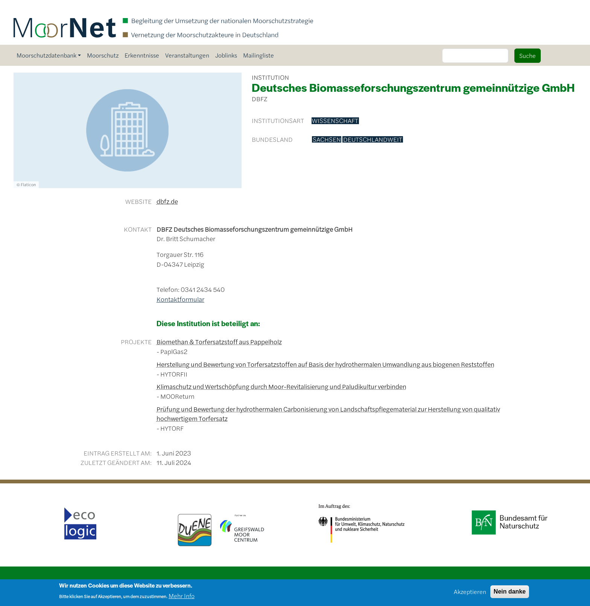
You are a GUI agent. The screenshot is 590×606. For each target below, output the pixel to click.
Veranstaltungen (187, 55)
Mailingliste (258, 55)
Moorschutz (103, 55)
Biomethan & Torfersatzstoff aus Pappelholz (219, 341)
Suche (527, 55)
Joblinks (226, 55)
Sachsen (327, 139)
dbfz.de (167, 201)
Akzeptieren (470, 593)
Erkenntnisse (142, 55)
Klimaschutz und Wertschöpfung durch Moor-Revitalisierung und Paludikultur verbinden (281, 386)
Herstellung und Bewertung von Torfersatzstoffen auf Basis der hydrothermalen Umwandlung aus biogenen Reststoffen (325, 364)
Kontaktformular (180, 299)
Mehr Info (182, 597)
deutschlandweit (372, 139)
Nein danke (510, 593)
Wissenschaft (335, 120)
